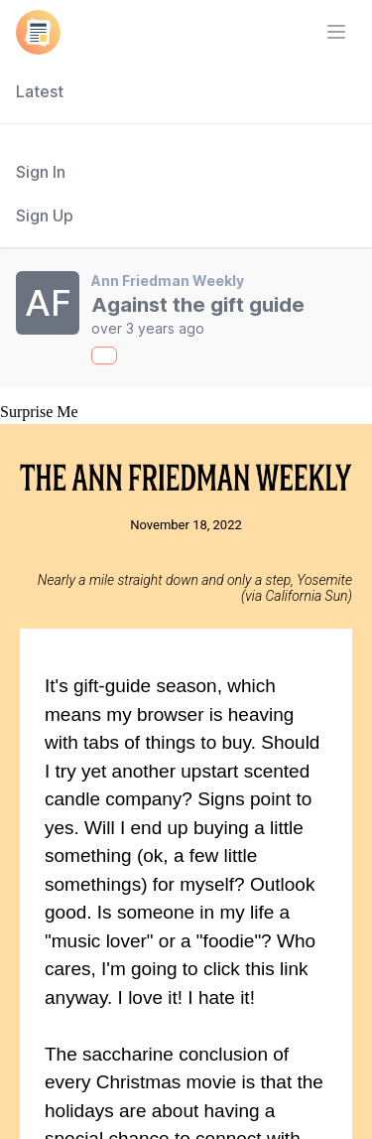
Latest (39, 91)
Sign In (40, 172)
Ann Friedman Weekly (167, 280)
